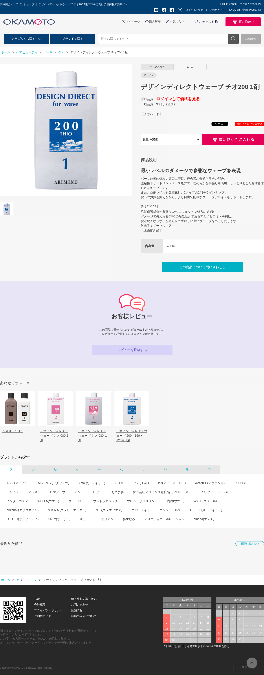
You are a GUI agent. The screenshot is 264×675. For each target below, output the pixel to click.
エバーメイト (141, 510)
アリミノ (13, 492)
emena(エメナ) (204, 519)
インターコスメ (17, 501)
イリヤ (205, 492)
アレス (32, 492)
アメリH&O (141, 483)
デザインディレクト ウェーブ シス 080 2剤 (54, 435)
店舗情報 (76, 610)
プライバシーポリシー (48, 610)
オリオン (107, 519)
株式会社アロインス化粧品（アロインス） (162, 492)
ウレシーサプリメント (142, 501)
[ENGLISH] (234, 9)
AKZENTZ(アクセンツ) (53, 483)
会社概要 (40, 604)
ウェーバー (76, 501)
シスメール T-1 (12, 431)
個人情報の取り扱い (84, 599)
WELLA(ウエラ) (48, 501)
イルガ (223, 492)
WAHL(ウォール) (205, 501)
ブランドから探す (15, 457)
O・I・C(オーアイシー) (206, 510)
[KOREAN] (255, 9)
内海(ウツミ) (175, 501)
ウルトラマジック (105, 501)
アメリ (119, 483)
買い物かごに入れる (236, 139)
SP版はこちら (248, 667)
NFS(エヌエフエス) (108, 510)
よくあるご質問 (194, 10)
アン (77, 492)
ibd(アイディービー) (172, 483)
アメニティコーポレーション (164, 519)
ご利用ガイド (217, 10)
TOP (37, 599)
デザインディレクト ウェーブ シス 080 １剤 (93, 435)
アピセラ (96, 492)
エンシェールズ (170, 510)
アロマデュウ (56, 492)
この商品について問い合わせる (202, 267)
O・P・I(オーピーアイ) (22, 519)
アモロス (240, 483)
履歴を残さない (249, 543)
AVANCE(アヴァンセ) (210, 483)
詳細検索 (251, 38)
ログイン (139, 333)
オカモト (86, 519)
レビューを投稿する (132, 350)
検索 (233, 39)
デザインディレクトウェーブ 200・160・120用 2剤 (131, 435)
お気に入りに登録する (249, 124)
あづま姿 (117, 492)
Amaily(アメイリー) (92, 483)
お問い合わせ (79, 604)
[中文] (245, 9)
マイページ (133, 21)
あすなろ (129, 519)
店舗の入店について (84, 616)
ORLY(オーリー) (59, 519)
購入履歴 (155, 21)
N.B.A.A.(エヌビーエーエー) (67, 510)
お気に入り (177, 21)
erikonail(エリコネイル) (22, 510)
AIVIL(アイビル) (18, 483)
